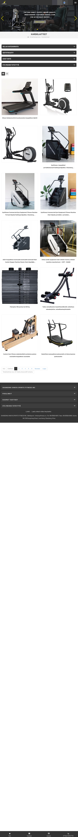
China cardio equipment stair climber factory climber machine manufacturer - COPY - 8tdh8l (58, 261)
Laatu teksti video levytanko (41, 411)
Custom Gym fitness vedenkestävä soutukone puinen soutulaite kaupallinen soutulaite (19, 355)
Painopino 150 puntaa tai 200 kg (20, 307)
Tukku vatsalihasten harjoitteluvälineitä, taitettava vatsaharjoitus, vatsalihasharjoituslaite (58, 308)
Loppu (44, 368)
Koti (30, 37)
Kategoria (36, 37)
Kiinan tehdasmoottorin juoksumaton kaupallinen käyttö (19, 118)
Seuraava (37, 368)
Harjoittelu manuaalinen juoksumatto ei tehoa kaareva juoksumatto (58, 355)
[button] (37, 29)
